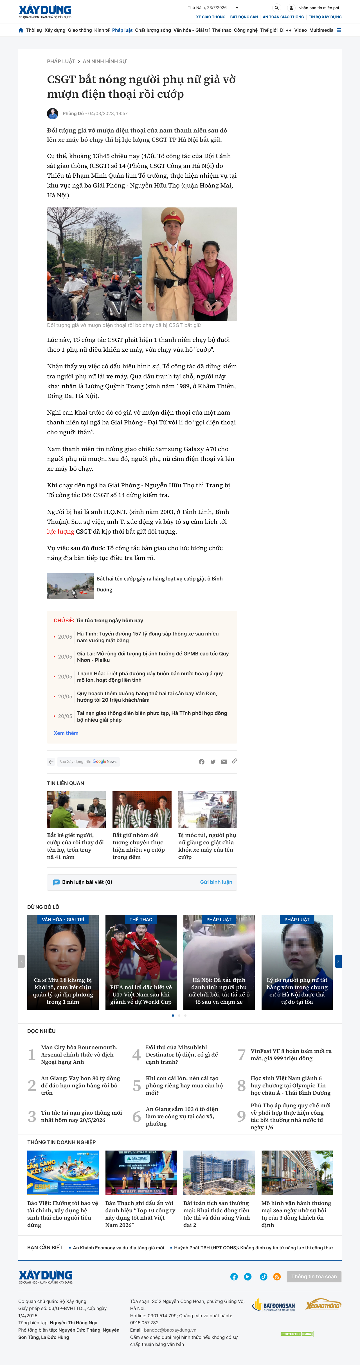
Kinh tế (102, 30)
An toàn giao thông (283, 17)
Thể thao (221, 30)
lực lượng (60, 531)
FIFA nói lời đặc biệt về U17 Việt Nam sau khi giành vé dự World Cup (141, 994)
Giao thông (80, 30)
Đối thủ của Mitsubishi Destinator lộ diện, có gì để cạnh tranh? (182, 1055)
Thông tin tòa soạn (314, 1277)
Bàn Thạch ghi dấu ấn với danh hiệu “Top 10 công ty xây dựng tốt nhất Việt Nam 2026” (140, 1214)
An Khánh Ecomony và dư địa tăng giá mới (118, 1247)
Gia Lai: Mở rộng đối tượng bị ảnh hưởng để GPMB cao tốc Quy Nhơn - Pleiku (153, 657)
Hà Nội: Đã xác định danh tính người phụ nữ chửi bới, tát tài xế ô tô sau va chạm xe (219, 990)
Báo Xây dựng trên (88, 761)
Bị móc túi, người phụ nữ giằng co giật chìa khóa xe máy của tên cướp (207, 846)
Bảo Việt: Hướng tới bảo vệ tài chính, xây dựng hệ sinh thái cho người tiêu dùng (62, 1214)
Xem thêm (66, 733)
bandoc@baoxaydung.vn (170, 1330)
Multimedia (321, 30)
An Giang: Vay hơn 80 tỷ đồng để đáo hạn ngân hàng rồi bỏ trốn (80, 1085)
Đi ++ (286, 30)
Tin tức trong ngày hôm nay (109, 621)
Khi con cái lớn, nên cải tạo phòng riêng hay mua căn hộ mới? (184, 1085)
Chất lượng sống (153, 30)
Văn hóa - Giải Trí (63, 919)
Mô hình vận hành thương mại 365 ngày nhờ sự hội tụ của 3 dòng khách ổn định (297, 1214)
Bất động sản (244, 17)
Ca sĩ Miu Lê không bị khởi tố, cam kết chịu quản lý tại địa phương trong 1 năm (63, 990)
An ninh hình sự (105, 62)
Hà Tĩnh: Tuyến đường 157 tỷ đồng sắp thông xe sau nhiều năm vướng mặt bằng (148, 637)
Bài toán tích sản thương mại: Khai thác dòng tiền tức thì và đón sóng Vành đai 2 (216, 1214)
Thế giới (269, 30)
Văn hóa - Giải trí (192, 30)
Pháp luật (122, 30)
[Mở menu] (339, 30)
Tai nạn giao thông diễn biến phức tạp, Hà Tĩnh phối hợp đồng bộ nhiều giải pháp (152, 716)
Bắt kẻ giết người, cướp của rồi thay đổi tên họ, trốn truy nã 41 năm (75, 846)
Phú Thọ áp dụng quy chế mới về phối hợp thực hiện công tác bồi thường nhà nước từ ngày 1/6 (291, 1116)
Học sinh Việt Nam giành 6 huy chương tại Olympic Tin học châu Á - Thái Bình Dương (291, 1085)
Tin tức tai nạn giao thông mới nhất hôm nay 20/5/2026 (81, 1116)
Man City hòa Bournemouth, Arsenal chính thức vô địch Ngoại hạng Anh (79, 1055)
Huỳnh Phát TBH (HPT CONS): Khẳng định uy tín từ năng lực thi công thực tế (256, 1247)
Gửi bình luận (216, 882)
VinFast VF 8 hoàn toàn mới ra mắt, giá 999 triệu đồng (291, 1054)
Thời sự (34, 30)
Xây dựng (55, 30)
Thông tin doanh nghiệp (61, 1142)
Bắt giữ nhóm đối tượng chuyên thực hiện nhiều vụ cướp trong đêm (138, 846)
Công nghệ (246, 30)
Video (300, 30)
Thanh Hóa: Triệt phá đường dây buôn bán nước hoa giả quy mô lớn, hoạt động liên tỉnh (150, 677)
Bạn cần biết (45, 1248)
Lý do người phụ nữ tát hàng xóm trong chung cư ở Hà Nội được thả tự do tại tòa (297, 990)
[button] (173, 1015)
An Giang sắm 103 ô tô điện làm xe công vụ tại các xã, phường (182, 1116)
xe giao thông (210, 17)
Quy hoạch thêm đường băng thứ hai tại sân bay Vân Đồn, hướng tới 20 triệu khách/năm (147, 697)
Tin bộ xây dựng (325, 17)
